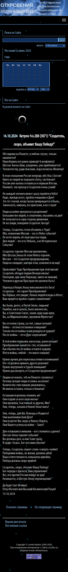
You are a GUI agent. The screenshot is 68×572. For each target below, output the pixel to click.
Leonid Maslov (34, 544)
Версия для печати (15, 522)
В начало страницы (17, 507)
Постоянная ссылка (16, 526)
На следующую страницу (48, 507)
